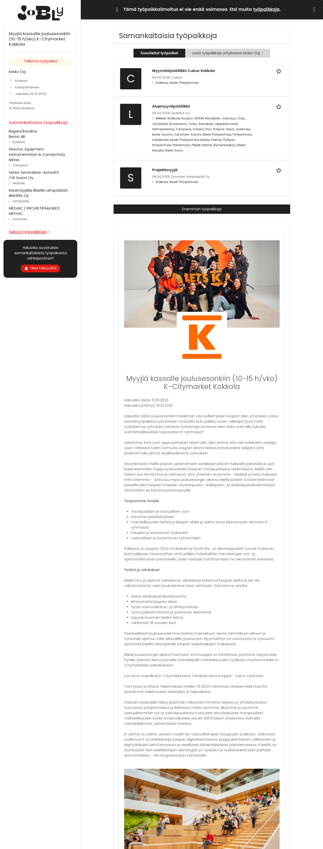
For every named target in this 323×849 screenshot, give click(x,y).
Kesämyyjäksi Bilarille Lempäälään (38, 190)
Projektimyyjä (165, 170)
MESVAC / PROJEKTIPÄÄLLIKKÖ (34, 208)
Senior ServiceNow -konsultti (34, 172)
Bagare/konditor (23, 131)
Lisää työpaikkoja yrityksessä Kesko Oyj (227, 53)
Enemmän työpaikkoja (202, 209)
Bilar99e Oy (19, 195)
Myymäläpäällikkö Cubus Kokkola (183, 71)
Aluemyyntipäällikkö (171, 106)
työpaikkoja (266, 9)
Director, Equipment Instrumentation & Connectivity (37, 152)
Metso (14, 159)
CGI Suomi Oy (21, 177)
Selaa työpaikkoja (28, 232)
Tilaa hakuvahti (40, 268)
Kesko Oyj (17, 71)
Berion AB (17, 136)
